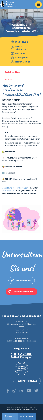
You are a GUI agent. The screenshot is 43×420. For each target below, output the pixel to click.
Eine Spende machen (23, 291)
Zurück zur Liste (12, 72)
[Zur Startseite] (7, 4)
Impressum (9, 409)
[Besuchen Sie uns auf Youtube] (28, 391)
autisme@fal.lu (8, 190)
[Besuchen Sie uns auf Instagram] (14, 391)
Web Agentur (27, 409)
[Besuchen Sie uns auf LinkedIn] (21, 391)
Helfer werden (23, 280)
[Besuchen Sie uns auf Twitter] (36, 391)
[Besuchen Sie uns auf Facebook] (8, 391)
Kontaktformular (27, 381)
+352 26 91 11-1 (21, 330)
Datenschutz (18, 409)
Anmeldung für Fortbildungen (15, 188)
